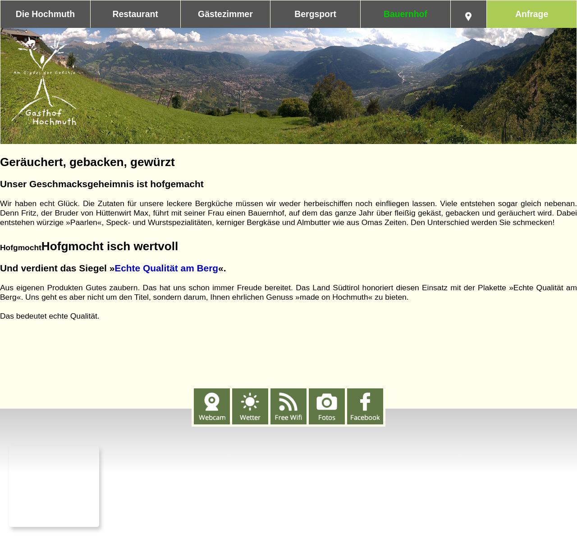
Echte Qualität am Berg (166, 268)
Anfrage (531, 14)
